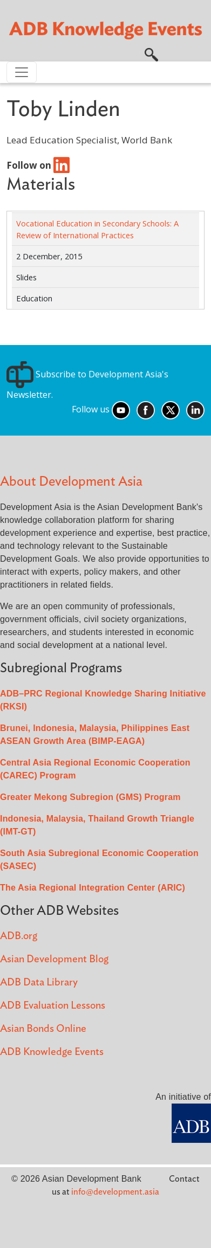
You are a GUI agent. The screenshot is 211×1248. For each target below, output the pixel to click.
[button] (151, 54)
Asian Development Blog (54, 959)
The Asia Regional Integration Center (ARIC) (92, 887)
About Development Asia (71, 481)
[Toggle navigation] (21, 72)
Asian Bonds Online (43, 1029)
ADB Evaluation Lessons (52, 1006)
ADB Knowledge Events (52, 1052)
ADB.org (18, 936)
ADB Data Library (39, 982)
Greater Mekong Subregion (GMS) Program (90, 797)
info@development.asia (115, 1192)
